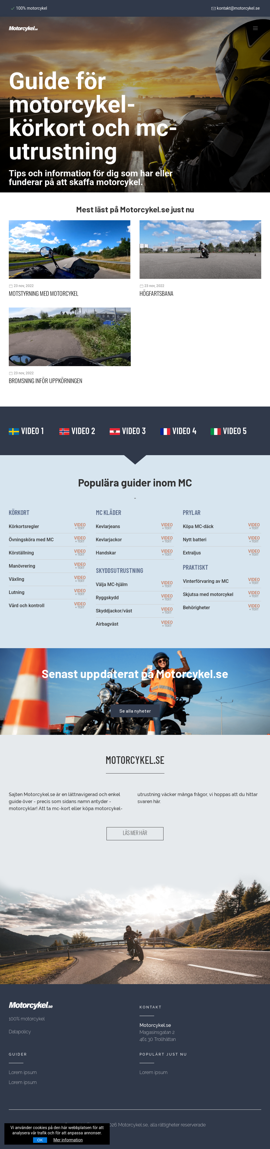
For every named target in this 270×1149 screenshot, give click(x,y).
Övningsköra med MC (31, 539)
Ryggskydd (107, 597)
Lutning (17, 592)
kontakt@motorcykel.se (235, 8)
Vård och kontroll (26, 605)
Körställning (21, 553)
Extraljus (192, 553)
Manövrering (22, 566)
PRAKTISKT (195, 567)
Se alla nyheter (135, 710)
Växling (16, 579)
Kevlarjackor (109, 539)
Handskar (106, 553)
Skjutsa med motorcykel (208, 594)
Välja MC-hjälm (112, 584)
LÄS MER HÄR (135, 833)
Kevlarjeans (108, 526)
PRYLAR (191, 512)
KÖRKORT (19, 512)
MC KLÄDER (108, 512)
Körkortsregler (24, 526)
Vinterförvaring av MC (206, 581)
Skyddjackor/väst (114, 611)
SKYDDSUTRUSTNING (119, 570)
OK (40, 1140)
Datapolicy (20, 1031)
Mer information (68, 1140)
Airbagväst (107, 624)
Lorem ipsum (23, 1072)
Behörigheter (196, 607)
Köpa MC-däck (198, 526)
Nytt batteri (194, 539)
